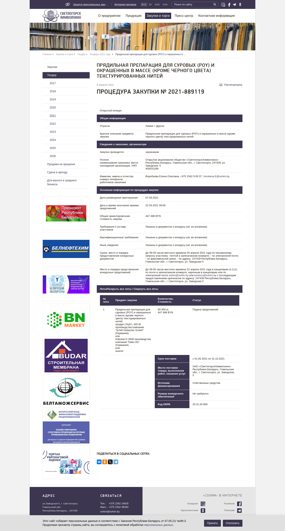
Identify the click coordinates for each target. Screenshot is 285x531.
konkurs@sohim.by (205, 275)
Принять (212, 523)
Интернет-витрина (125, 4)
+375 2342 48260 (119, 507)
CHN (165, 4)
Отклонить (232, 523)
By (150, 4)
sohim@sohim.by (178, 275)
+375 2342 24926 (119, 503)
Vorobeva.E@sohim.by (216, 176)
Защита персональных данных (91, 4)
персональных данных (158, 524)
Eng (157, 4)
